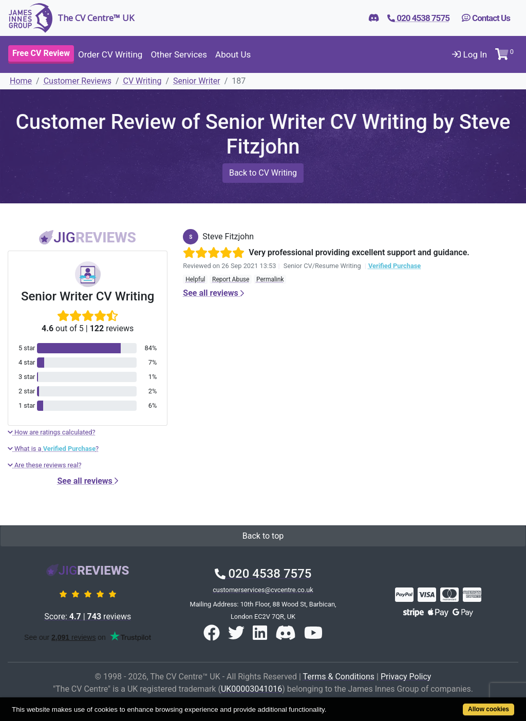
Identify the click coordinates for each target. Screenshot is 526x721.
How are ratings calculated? (52, 432)
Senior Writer (196, 81)
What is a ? (53, 448)
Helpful (195, 279)
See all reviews (88, 481)
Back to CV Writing (263, 173)
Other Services (179, 54)
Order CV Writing (110, 54)
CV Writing (142, 81)
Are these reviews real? (45, 465)
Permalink (270, 279)
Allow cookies (488, 709)
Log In (469, 54)
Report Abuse (230, 279)
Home (21, 81)
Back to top (263, 536)
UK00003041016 (251, 689)
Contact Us (486, 18)
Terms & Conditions (339, 676)
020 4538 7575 (263, 573)
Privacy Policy (406, 676)
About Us (233, 54)
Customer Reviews (77, 81)
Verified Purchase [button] (394, 266)
